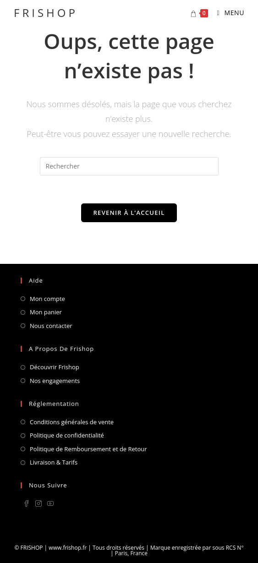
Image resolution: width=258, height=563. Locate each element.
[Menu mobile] (227, 12)
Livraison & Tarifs (53, 462)
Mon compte (47, 299)
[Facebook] (26, 504)
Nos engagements (55, 381)
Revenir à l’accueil (129, 212)
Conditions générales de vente (72, 422)
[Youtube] (50, 504)
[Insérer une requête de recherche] (129, 166)
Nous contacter (51, 326)
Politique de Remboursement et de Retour (88, 449)
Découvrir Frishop (54, 367)
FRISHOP (46, 12)
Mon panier (46, 312)
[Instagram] (38, 504)
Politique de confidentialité (67, 435)
